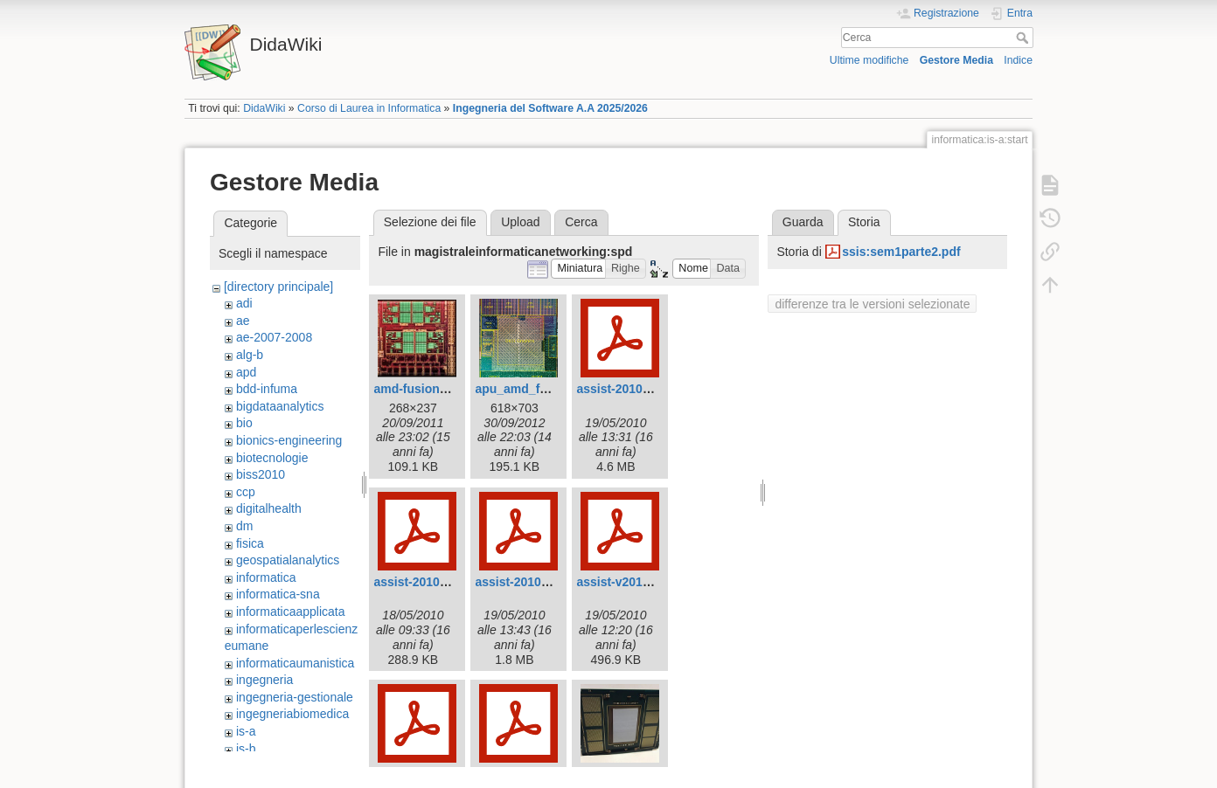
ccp (245, 492)
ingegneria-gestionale (294, 697)
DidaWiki (264, 108)
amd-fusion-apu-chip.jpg (444, 389)
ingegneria (264, 680)
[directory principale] (278, 287)
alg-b (249, 355)
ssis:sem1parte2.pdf (901, 252)
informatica (266, 577)
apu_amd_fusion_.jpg (538, 389)
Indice (1018, 60)
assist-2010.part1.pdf (434, 582)
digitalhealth (269, 508)
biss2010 (260, 474)
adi (244, 303)
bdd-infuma (266, 389)
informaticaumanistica (295, 663)
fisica (250, 543)
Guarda (803, 222)
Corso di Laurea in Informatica (369, 108)
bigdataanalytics (279, 406)
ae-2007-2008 (274, 337)
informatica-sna (278, 594)
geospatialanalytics (287, 560)
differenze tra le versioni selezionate (872, 304)
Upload (520, 222)
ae (243, 321)
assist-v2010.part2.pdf (640, 582)
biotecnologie (272, 458)
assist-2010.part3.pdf (535, 582)
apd (246, 372)
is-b (246, 749)
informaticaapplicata (290, 612)
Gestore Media (956, 60)
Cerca (1024, 37)
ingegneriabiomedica (292, 714)
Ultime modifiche (869, 60)
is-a (246, 731)
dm (244, 526)
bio (244, 423)
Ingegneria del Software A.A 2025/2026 (550, 108)
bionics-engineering (289, 440)
